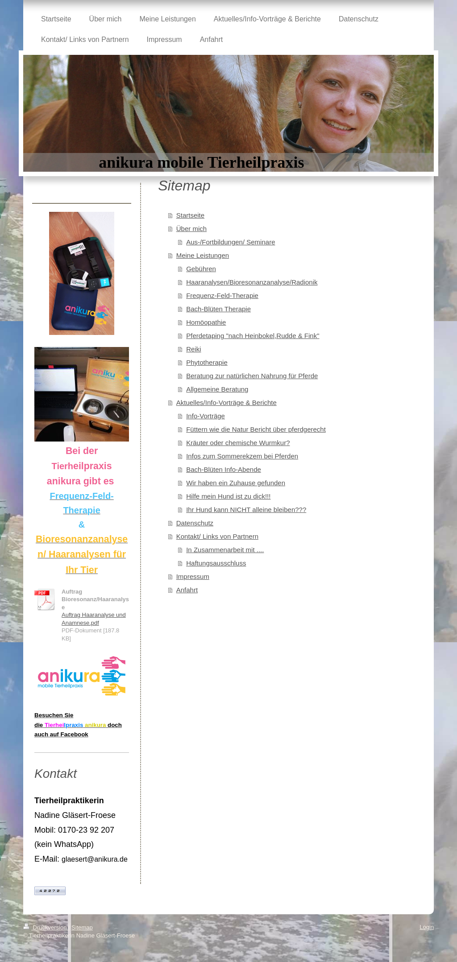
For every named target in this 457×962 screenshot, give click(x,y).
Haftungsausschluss (216, 563)
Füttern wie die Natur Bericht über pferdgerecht (256, 429)
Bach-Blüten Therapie (218, 309)
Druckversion (45, 927)
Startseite (190, 215)
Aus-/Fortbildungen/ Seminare (230, 242)
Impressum (192, 576)
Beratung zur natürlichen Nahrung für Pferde (252, 376)
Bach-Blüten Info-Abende (223, 469)
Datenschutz (194, 523)
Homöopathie (206, 322)
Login (427, 927)
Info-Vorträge (205, 416)
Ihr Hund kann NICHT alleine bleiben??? (246, 509)
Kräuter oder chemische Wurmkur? (238, 442)
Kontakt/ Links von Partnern (217, 536)
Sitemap (82, 927)
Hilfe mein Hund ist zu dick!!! (228, 496)
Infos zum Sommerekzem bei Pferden (242, 456)
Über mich (191, 228)
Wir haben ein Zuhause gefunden (235, 483)
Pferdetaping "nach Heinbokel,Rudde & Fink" (252, 335)
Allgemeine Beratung (217, 389)
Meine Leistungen (202, 255)
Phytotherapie (207, 362)
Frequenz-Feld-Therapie (222, 295)
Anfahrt (187, 590)
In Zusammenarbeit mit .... (225, 549)
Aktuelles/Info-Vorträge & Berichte (226, 402)
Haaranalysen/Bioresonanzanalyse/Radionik (251, 282)
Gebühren (201, 268)
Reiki (193, 349)
